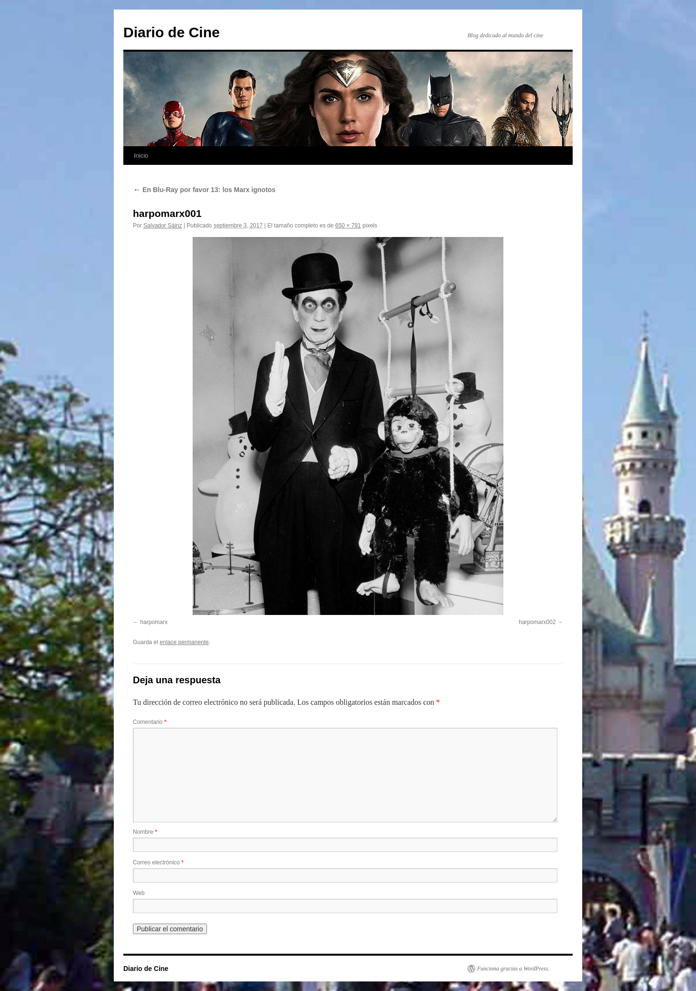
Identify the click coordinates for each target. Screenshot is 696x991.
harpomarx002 (537, 622)
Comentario (149, 722)
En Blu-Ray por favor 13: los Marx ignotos (204, 190)
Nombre (145, 832)
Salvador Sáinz (162, 225)
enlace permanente (184, 642)
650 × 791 (348, 225)
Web (138, 893)
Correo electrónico (158, 862)
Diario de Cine (171, 32)
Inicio (141, 155)
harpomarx (153, 622)
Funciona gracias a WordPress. (513, 968)
